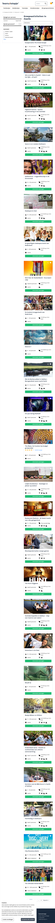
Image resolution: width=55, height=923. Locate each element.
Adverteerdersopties (29, 916)
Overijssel (16, 12)
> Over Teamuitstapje (43, 916)
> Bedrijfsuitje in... (42, 919)
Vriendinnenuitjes (34, 8)
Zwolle (21, 12)
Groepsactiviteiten (7, 12)
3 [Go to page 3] (36, 900)
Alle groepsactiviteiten (48, 8)
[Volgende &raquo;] (46, 900)
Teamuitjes (25, 8)
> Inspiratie (41, 917)
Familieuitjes (6, 8)
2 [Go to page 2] (33, 900)
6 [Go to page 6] (41, 900)
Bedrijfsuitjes (16, 8)
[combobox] (39, 3)
